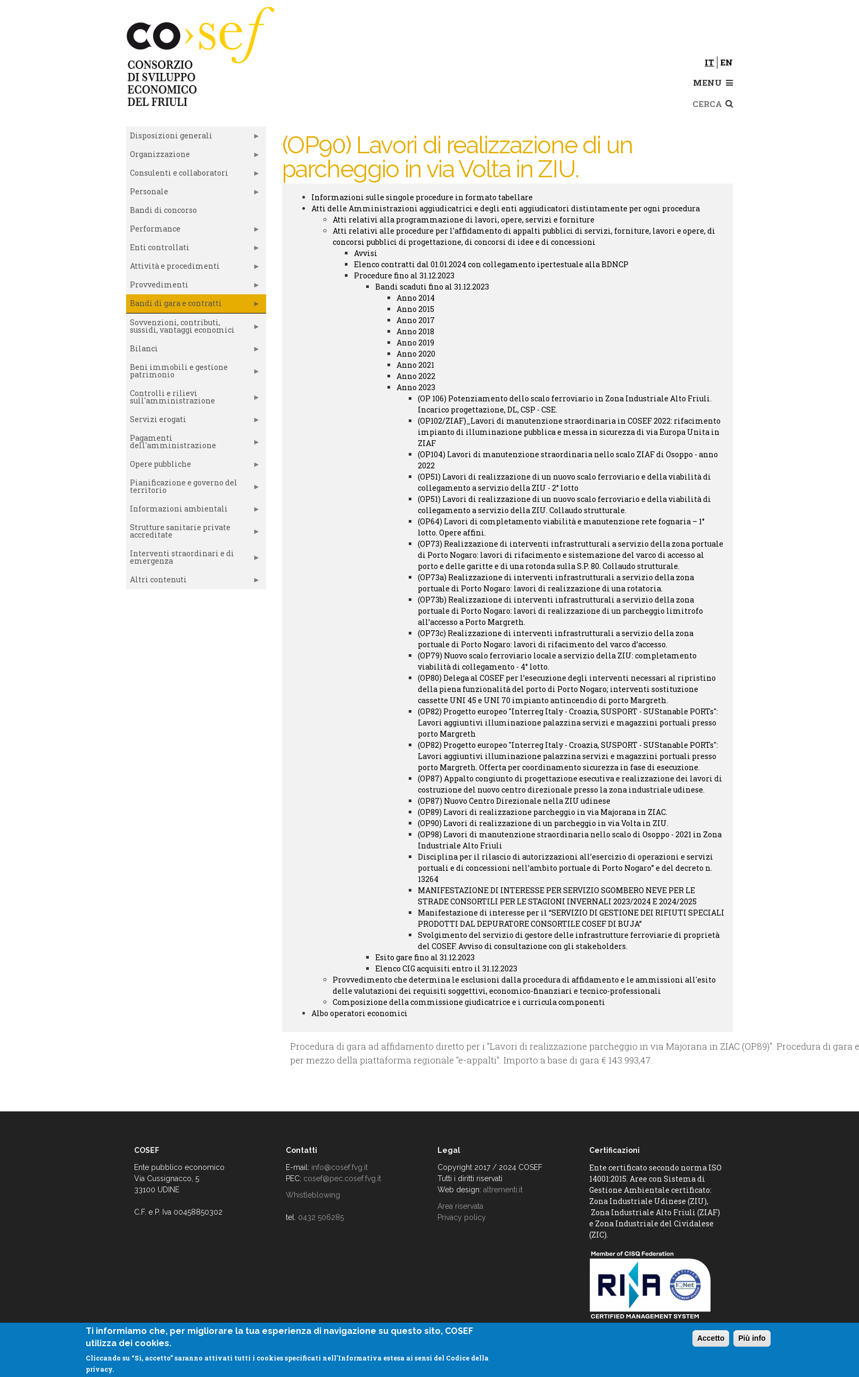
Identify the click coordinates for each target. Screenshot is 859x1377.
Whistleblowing (313, 1195)
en (726, 62)
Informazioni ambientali (193, 511)
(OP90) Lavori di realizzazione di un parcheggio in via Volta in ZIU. (543, 823)
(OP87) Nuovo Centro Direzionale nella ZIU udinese (514, 801)
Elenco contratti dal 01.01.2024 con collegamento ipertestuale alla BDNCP (491, 264)
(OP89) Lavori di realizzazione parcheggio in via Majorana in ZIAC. (542, 812)
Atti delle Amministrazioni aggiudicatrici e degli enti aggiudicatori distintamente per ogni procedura (505, 208)
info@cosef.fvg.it (339, 1167)
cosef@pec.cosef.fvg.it (342, 1178)
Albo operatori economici (359, 1013)
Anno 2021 (415, 365)
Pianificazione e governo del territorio (193, 488)
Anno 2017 (416, 320)
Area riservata (460, 1206)
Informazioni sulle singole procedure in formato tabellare (422, 197)
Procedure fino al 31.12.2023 (404, 275)
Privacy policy (461, 1217)
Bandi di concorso (163, 210)
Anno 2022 (416, 376)
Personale (193, 193)
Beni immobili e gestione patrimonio (193, 373)
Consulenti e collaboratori (193, 175)
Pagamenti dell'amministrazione (193, 444)
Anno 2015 (415, 309)
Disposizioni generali (193, 137)
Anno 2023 (416, 387)
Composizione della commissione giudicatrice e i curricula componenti (469, 1002)
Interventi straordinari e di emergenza (193, 559)
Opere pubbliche (193, 466)
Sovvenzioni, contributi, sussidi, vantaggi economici (193, 328)
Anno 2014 (416, 298)
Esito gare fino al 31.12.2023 (425, 957)
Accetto (710, 1338)
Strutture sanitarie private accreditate (193, 533)
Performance (193, 231)
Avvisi (365, 253)
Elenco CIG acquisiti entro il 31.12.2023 (446, 968)
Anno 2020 (416, 354)
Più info (751, 1338)
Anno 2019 (415, 342)
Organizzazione (193, 156)
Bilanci (193, 350)
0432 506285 (321, 1217)
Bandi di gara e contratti (193, 305)
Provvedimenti (193, 286)
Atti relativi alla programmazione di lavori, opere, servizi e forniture (463, 220)
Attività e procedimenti (193, 268)
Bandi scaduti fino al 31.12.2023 (432, 287)
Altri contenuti (193, 581)
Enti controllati (193, 249)
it (709, 62)
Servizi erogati (193, 421)
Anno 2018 (415, 331)
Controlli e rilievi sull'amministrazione (193, 399)
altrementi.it (503, 1189)
